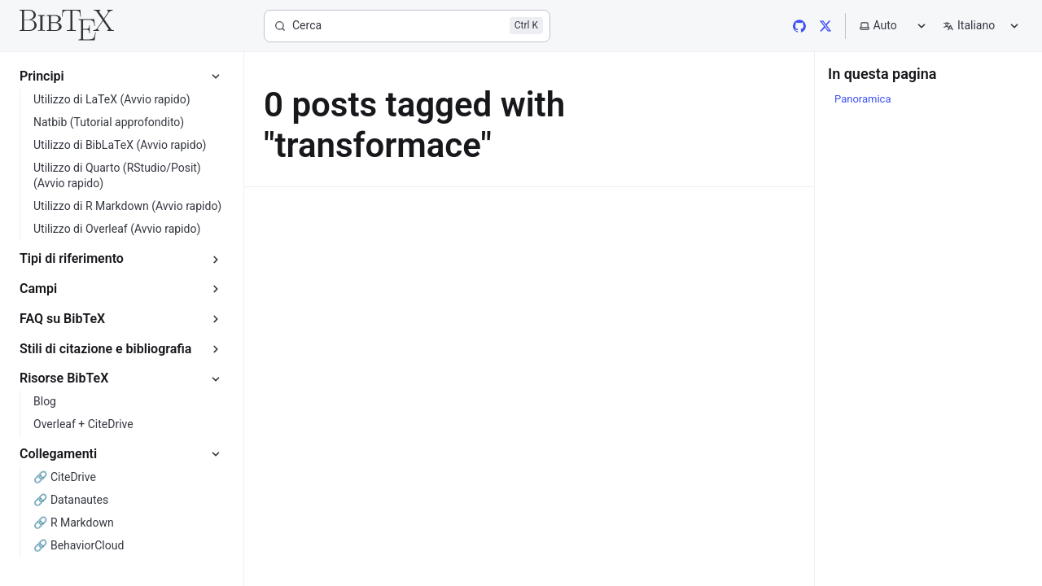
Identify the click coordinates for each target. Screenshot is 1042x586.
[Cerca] (407, 26)
